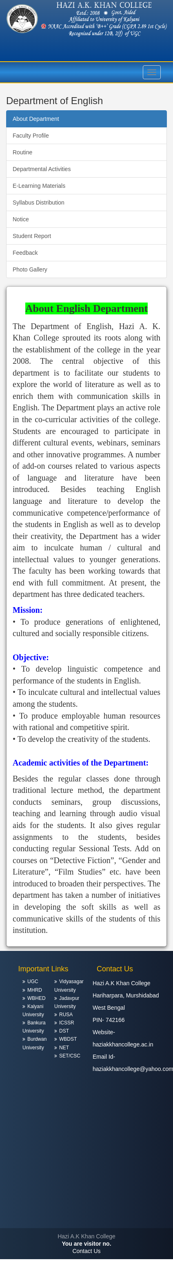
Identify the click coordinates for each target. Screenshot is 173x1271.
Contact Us (86, 1251)
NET (64, 1048)
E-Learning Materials (39, 186)
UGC (32, 981)
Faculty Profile (31, 135)
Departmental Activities (42, 169)
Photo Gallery (30, 269)
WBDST (68, 1039)
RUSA (66, 1014)
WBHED (36, 998)
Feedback (25, 252)
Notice (21, 219)
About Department (36, 119)
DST (64, 1031)
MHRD (34, 990)
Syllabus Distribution (38, 202)
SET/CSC (69, 1056)
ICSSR (66, 1023)
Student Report (32, 236)
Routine (22, 152)
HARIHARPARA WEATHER (86, 1197)
